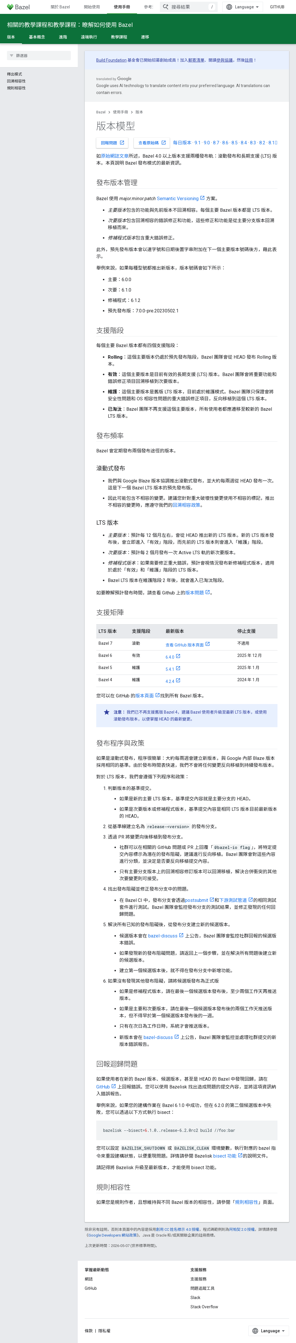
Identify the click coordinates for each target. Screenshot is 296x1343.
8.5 (235, 142)
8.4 (244, 142)
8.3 (253, 142)
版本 (139, 112)
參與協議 (225, 60)
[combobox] (189, 7)
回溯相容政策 (186, 505)
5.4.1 (170, 669)
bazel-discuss (162, 936)
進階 (63, 37)
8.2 (262, 142)
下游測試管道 (233, 900)
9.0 (207, 142)
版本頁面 (144, 696)
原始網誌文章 (115, 156)
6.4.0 (170, 657)
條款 (89, 1331)
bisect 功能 (224, 1156)
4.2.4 (170, 681)
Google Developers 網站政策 (112, 1235)
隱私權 (104, 1331)
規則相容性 (246, 1202)
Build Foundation (111, 60)
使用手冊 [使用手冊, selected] (122, 7)
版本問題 (194, 593)
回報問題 (113, 142)
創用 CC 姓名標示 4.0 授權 (177, 1229)
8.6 (225, 142)
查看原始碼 (152, 142)
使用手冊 (120, 112)
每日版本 (182, 142)
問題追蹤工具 (202, 1288)
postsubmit (196, 900)
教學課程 (119, 37)
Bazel (101, 112)
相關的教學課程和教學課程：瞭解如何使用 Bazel (70, 24)
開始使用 (92, 7)
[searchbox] (39, 55)
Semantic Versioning (178, 198)
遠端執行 (89, 37)
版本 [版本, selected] (11, 37)
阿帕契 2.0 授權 (242, 1229)
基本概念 (37, 37)
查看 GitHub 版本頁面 (185, 645)
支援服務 (198, 1279)
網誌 (89, 1279)
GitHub (277, 7)
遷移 (145, 37)
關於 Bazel (60, 7)
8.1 (273, 142)
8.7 (216, 142)
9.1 (198, 142)
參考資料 (152, 7)
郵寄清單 (196, 60)
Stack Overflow (204, 1307)
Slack (195, 1297)
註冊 (249, 60)
